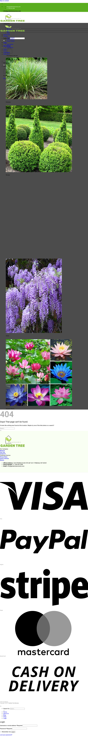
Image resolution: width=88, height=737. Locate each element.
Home (8, 28)
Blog (8, 31)
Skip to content (4, 1)
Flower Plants (11, 38)
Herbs (5, 49)
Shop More (6, 54)
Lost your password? (6, 735)
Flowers (5, 36)
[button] (45, 25)
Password (6, 728)
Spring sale (6, 34)
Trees (5, 51)
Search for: (6, 38)
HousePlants (7, 46)
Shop (8, 33)
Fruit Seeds (10, 44)
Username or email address (11, 725)
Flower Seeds (11, 41)
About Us (9, 29)
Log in (13, 732)
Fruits (5, 42)
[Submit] (4, 40)
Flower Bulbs (10, 39)
